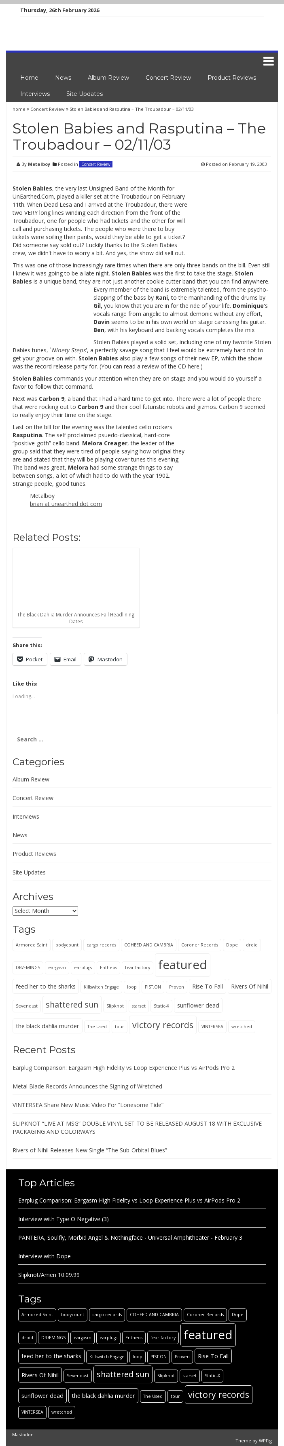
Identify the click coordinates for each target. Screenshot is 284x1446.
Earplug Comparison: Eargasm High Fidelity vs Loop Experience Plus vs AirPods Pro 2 (124, 1067)
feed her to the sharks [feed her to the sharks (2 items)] (46, 986)
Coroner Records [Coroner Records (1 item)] (199, 945)
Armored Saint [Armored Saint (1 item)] (31, 945)
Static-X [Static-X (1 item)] (161, 1006)
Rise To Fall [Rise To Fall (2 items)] (207, 986)
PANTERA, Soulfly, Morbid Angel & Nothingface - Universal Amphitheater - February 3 (130, 1237)
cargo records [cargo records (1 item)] (101, 945)
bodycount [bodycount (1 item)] (66, 945)
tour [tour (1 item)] (119, 1026)
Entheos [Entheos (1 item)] (108, 967)
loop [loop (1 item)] (132, 987)
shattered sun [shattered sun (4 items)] (72, 1004)
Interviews (35, 93)
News (63, 77)
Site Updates (84, 93)
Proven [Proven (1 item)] (176, 987)
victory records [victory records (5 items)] (162, 1025)
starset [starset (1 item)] (139, 1006)
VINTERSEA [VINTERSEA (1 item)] (212, 1026)
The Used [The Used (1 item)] (97, 1026)
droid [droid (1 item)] (252, 945)
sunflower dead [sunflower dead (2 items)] (198, 1005)
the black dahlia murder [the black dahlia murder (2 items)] (47, 1026)
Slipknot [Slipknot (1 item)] (115, 1006)
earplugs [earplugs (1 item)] (83, 967)
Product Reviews (232, 77)
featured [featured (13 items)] (182, 965)
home (20, 109)
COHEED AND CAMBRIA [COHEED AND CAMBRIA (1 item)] (148, 945)
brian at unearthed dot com (66, 504)
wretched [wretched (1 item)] (241, 1026)
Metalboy (39, 164)
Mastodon (23, 1434)
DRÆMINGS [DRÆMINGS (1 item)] (28, 967)
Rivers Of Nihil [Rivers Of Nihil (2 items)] (249, 986)
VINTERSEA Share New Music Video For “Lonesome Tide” (88, 1105)
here (193, 366)
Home (29, 77)
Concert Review (168, 77)
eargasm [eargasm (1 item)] (57, 967)
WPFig (265, 1441)
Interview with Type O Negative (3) (63, 1219)
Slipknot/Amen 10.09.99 (49, 1275)
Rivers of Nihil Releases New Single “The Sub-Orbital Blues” (90, 1150)
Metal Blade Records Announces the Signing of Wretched (87, 1086)
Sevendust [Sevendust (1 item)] (27, 1006)
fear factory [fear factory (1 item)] (137, 967)
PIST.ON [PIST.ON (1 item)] (153, 987)
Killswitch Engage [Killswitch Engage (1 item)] (101, 987)
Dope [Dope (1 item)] (232, 945)
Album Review (108, 77)
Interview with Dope (44, 1256)
